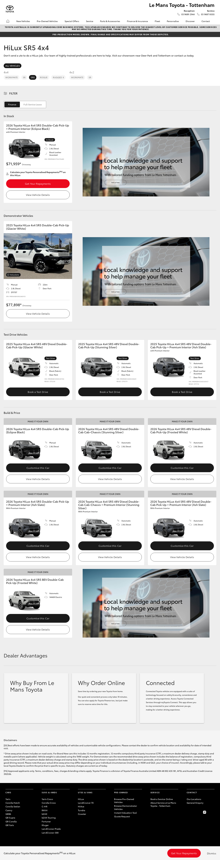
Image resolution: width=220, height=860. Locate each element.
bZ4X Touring (49, 817)
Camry (9, 810)
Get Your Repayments (38, 183)
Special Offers (72, 21)
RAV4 (44, 810)
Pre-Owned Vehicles (47, 21)
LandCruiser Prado (51, 828)
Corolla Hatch (13, 802)
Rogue (44, 77)
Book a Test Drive (38, 391)
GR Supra (10, 817)
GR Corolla (11, 821)
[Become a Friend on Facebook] (188, 812)
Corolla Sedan (13, 806)
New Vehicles (23, 21)
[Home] (8, 21)
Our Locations (194, 799)
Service (89, 21)
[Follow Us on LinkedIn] (213, 812)
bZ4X (44, 813)
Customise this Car (37, 467)
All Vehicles (12, 65)
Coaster (82, 813)
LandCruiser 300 (50, 832)
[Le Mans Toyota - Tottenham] (10, 9)
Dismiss (211, 853)
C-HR (44, 806)
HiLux (81, 799)
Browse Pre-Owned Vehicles (124, 801)
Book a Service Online (161, 799)
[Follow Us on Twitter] (196, 812)
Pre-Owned (121, 792)
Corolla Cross (49, 802)
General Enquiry (195, 802)
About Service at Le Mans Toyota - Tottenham (163, 804)
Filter (13, 93)
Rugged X (58, 77)
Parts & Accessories (110, 21)
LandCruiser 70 (86, 802)
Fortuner (46, 821)
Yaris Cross (47, 799)
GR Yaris (10, 825)
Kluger (45, 825)
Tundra (81, 810)
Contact (206, 21)
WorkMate (11, 77)
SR (24, 77)
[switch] (25, 104)
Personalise (173, 21)
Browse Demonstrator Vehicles (125, 807)
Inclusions (14, 274)
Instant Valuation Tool (125, 812)
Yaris (8, 799)
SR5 (33, 77)
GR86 (8, 813)
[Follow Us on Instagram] (204, 812)
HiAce (81, 806)
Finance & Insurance (137, 21)
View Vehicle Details (38, 194)
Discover (190, 21)
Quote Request (122, 816)
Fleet (157, 21)
